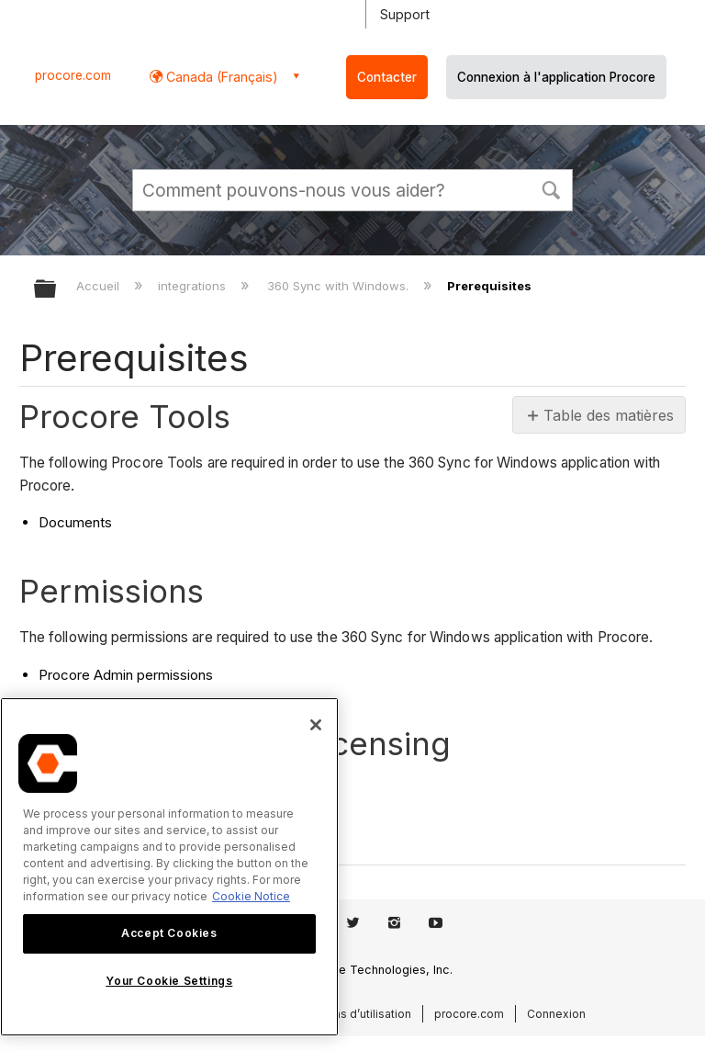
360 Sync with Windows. (339, 285)
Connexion (556, 1014)
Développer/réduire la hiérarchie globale (57, 290)
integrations (193, 285)
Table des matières (607, 415)
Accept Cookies (169, 933)
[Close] (316, 725)
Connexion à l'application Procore (556, 77)
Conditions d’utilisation (349, 1014)
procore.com (73, 75)
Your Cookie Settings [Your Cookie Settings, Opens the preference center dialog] (169, 981)
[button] (551, 188)
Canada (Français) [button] (220, 77)
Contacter (387, 77)
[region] (169, 866)
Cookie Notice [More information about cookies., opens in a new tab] (251, 896)
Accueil (99, 285)
